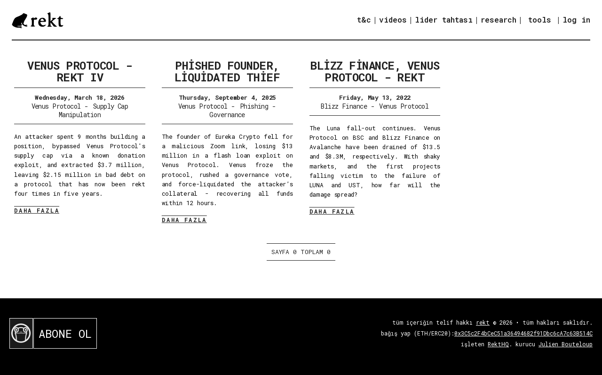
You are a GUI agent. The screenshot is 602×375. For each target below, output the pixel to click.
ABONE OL (65, 333)
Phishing (254, 106)
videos (393, 19)
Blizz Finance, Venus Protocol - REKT (374, 71)
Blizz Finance (344, 106)
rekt (483, 322)
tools (539, 19)
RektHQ (498, 344)
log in (576, 20)
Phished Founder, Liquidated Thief (227, 71)
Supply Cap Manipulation (93, 110)
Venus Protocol (56, 106)
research (498, 19)
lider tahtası (444, 19)
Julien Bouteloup (566, 344)
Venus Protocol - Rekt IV (79, 71)
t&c (364, 19)
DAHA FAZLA (36, 210)
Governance (227, 114)
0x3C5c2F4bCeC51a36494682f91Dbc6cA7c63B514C (523, 333)
